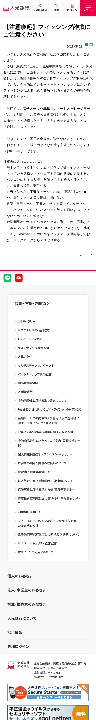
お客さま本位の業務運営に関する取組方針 (45, 432)
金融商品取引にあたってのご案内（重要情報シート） (49, 443)
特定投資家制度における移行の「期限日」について (49, 500)
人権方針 (24, 356)
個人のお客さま (20, 576)
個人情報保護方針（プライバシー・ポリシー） (46, 454)
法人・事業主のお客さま (26, 590)
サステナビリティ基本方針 (34, 330)
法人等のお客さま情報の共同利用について (45, 481)
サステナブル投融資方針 (33, 348)
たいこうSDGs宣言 (30, 339)
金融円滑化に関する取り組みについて (42, 400)
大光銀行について (21, 618)
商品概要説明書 (28, 383)
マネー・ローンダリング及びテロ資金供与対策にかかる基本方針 (48, 523)
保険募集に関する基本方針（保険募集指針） (46, 489)
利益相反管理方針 (30, 512)
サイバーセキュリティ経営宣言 (37, 543)
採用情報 (14, 632)
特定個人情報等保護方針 (34, 472)
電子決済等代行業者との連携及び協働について (49, 534)
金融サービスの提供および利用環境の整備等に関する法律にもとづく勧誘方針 (48, 420)
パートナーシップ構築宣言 (35, 374)
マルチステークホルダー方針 (36, 365)
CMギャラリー (27, 321)
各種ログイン (18, 646)
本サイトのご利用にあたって (36, 552)
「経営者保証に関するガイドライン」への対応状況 (49, 409)
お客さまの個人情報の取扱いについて (42, 463)
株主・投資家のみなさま (26, 604)
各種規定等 (25, 392)
